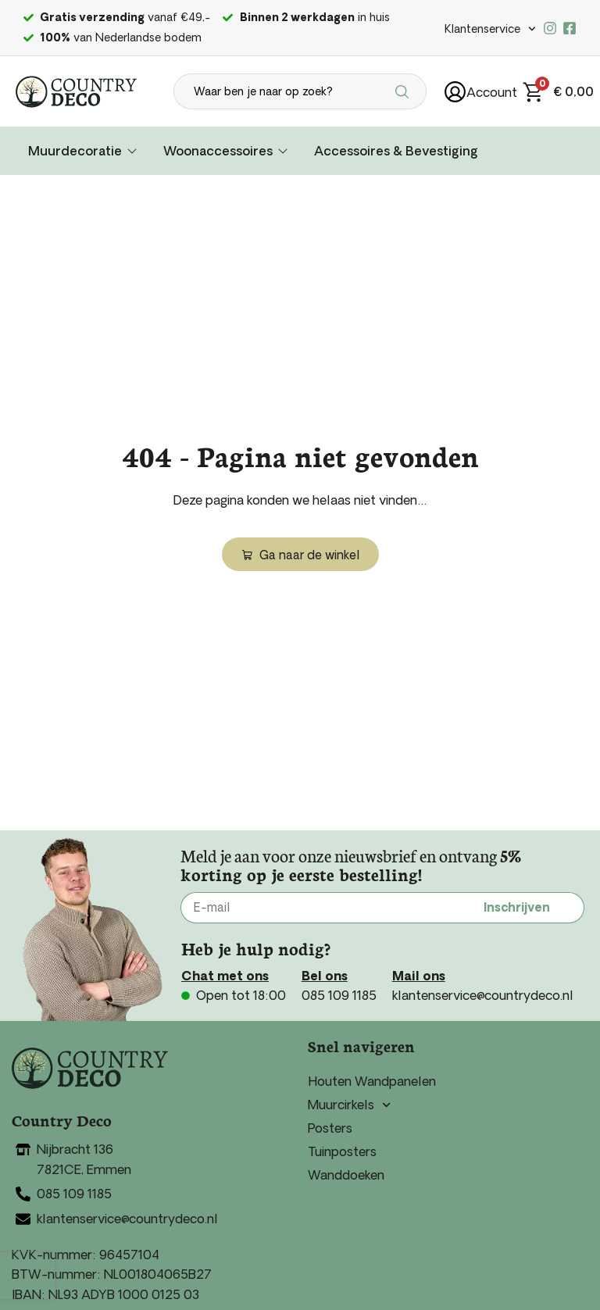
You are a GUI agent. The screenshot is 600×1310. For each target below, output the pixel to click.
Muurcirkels (349, 1104)
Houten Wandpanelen (372, 1081)
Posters (330, 1128)
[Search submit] (404, 91)
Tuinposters (342, 1151)
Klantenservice (490, 29)
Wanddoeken (346, 1175)
